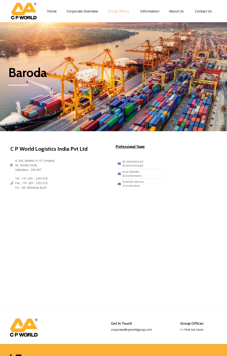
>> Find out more (191, 330)
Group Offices (118, 11)
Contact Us (203, 11)
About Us (176, 11)
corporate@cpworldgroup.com (131, 330)
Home (52, 11)
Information (149, 11)
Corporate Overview (82, 11)
